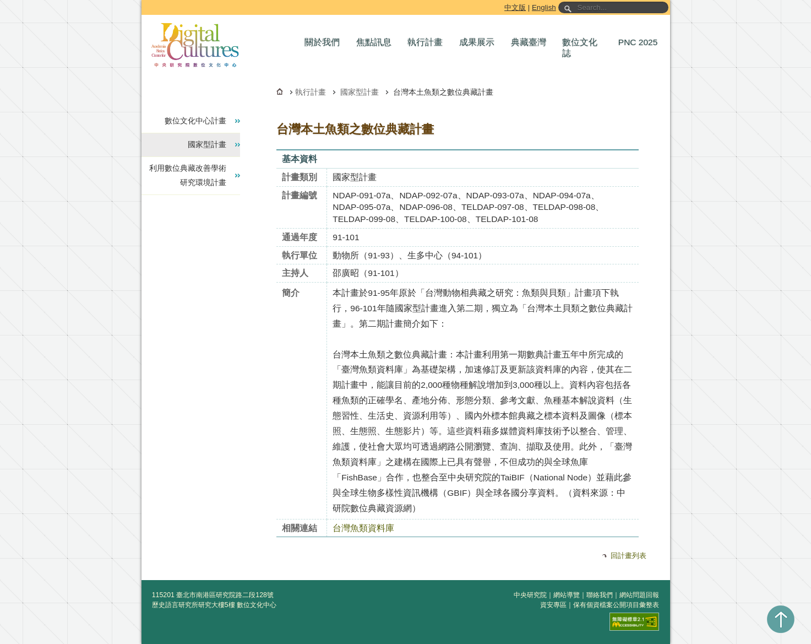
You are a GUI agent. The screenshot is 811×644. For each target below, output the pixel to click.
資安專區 (553, 605)
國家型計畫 (359, 92)
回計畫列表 (628, 555)
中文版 (515, 7)
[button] (325, 42)
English (544, 7)
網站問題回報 (639, 595)
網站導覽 (566, 595)
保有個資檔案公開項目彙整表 (616, 605)
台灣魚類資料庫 (363, 528)
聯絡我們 (599, 595)
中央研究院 (530, 595)
